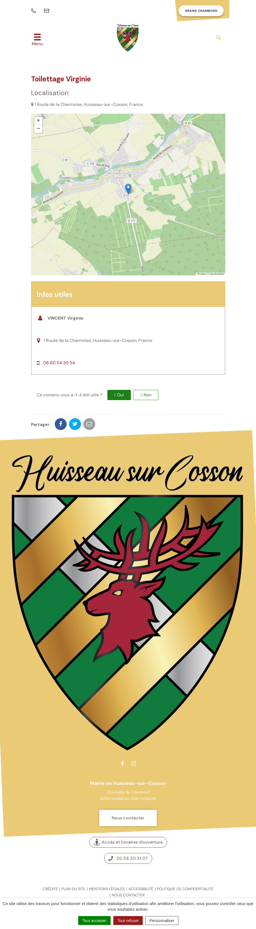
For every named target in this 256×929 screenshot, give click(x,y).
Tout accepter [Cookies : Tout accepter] (94, 920)
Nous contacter (128, 818)
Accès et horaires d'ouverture (128, 842)
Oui (120, 395)
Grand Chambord (201, 11)
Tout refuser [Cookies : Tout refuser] (128, 920)
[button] (128, 189)
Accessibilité (140, 888)
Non (147, 395)
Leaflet (201, 274)
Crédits (50, 888)
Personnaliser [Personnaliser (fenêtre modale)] (161, 920)
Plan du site (73, 888)
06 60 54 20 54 (59, 363)
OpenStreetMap (217, 274)
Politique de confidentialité (185, 888)
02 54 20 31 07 (128, 858)
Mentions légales (107, 888)
